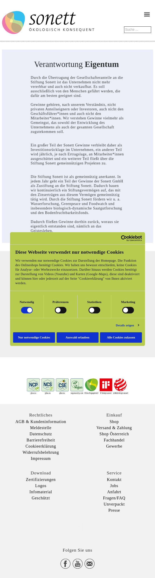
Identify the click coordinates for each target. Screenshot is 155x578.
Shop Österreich (114, 434)
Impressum (41, 458)
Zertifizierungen (41, 479)
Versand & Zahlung (114, 427)
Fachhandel (114, 440)
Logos (40, 485)
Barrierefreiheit (41, 440)
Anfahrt (114, 492)
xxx (77, 526)
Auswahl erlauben (77, 337)
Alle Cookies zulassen (121, 337)
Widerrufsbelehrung (40, 452)
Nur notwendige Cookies (34, 337)
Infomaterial (40, 492)
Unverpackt (114, 504)
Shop (114, 421)
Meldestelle (40, 427)
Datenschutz (41, 434)
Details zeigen (125, 325)
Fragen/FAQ (114, 498)
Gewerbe (114, 446)
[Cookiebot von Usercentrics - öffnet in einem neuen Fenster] (124, 238)
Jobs (114, 485)
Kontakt (114, 479)
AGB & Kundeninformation (40, 421)
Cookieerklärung (41, 446)
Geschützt (41, 498)
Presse (114, 510)
